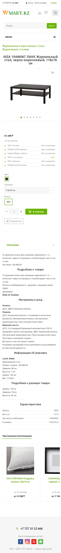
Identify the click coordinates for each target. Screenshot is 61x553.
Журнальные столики (15, 49)
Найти (52, 26)
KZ (52, 3)
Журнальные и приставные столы (23, 45)
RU (55, 3)
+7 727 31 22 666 (10, 3)
